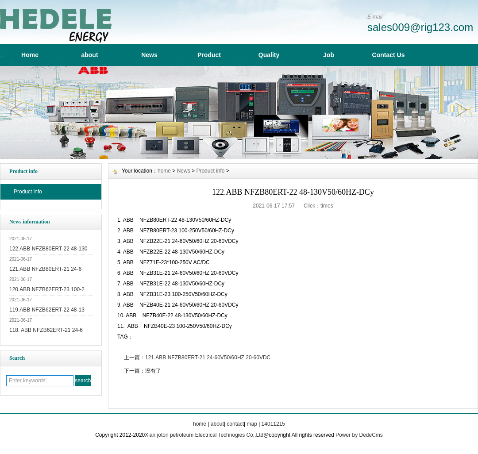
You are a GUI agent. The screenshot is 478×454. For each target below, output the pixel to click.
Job (328, 54)
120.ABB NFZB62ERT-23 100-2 (47, 289)
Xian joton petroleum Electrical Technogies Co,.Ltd (204, 435)
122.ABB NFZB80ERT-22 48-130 (48, 249)
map (252, 424)
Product (209, 54)
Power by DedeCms (359, 435)
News (149, 54)
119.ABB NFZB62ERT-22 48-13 (47, 310)
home (164, 171)
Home (30, 54)
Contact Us (388, 54)
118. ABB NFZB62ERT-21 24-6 (46, 330)
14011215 (273, 424)
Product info (28, 192)
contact (235, 424)
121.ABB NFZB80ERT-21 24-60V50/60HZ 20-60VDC (207, 357)
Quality (268, 54)
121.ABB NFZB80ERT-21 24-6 (45, 269)
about (89, 54)
